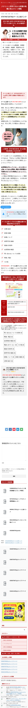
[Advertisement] (14, 75)
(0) (22, 214)
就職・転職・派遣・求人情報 (11, 653)
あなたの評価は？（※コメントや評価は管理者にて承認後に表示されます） (14, 469)
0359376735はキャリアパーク (18, 570)
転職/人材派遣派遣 (7, 640)
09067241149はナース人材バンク (13, 542)
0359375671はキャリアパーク (18, 580)
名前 (3, 462)
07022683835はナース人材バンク (13, 540)
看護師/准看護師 (7, 650)
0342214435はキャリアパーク (18, 591)
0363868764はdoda (15, 530)
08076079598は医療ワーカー (17, 687)
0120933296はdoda (15, 705)
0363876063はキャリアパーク (18, 549)
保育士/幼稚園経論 (7, 647)
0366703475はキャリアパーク (18, 559)
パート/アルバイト (7, 643)
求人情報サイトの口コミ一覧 (11, 637)
